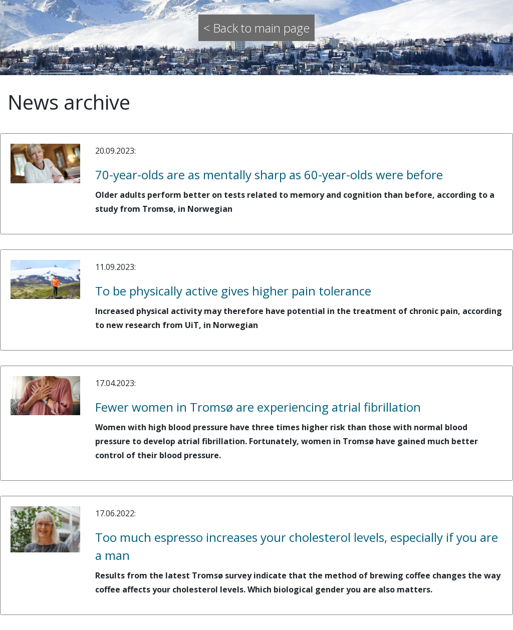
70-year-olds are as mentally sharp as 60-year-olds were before (269, 174)
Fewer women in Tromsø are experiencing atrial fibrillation (258, 407)
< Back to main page (256, 28)
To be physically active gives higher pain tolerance (233, 290)
